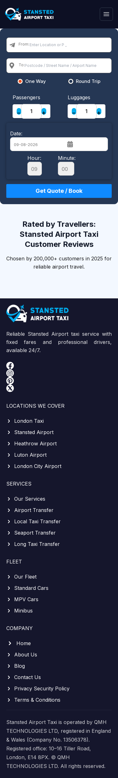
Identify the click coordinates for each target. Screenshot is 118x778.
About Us (21, 654)
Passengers (26, 97)
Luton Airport (26, 455)
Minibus (19, 610)
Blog (15, 666)
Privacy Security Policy (38, 688)
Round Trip (88, 81)
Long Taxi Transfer (33, 544)
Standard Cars (27, 588)
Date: (16, 133)
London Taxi (25, 421)
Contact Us (23, 677)
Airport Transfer (29, 510)
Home (18, 643)
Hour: (34, 165)
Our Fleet (21, 577)
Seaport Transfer (31, 533)
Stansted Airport (29, 432)
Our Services (25, 499)
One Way (35, 81)
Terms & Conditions (33, 700)
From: (24, 43)
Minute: (67, 165)
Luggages (79, 97)
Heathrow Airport (31, 443)
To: (22, 64)
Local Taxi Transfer (33, 521)
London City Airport (33, 466)
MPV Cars (22, 599)
